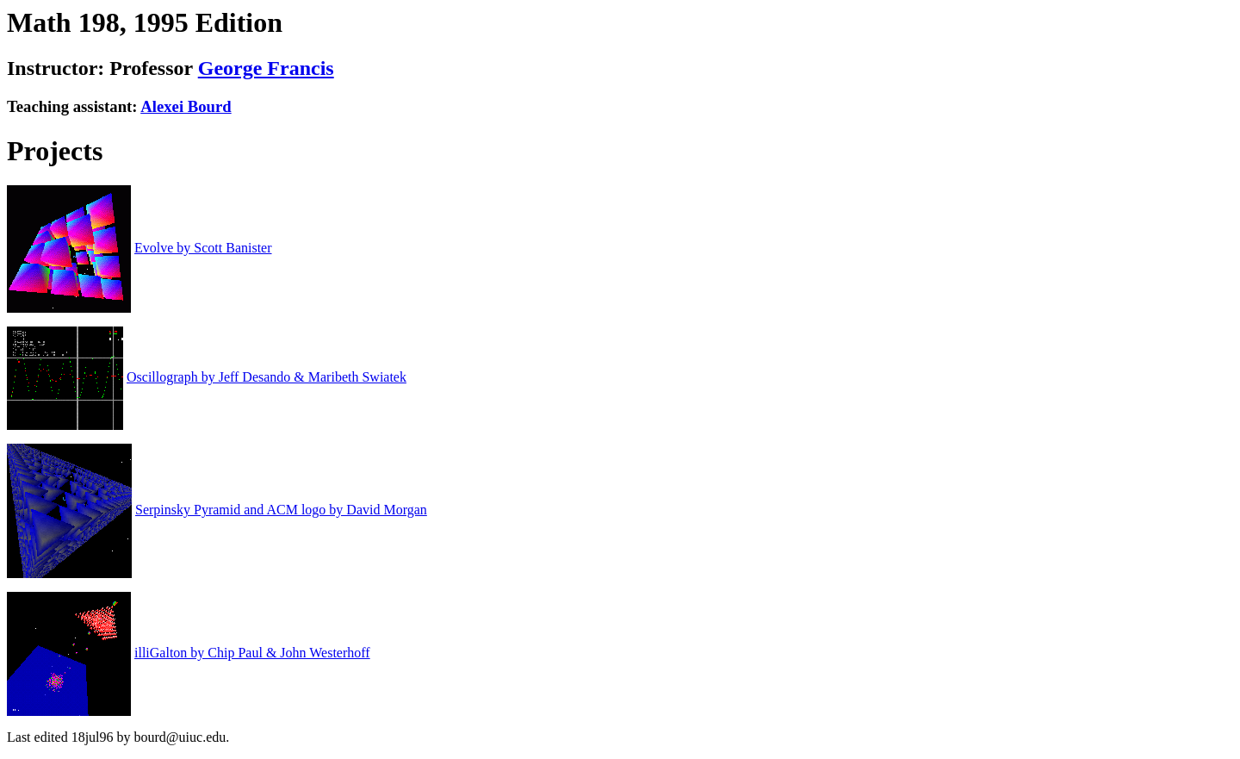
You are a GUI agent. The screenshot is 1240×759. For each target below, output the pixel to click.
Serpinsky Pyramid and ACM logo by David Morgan (281, 509)
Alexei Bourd (185, 106)
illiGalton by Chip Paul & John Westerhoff (252, 652)
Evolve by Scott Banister (203, 247)
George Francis (266, 68)
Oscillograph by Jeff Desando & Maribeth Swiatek (266, 377)
